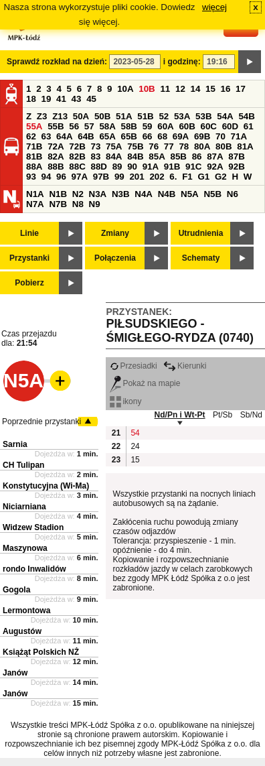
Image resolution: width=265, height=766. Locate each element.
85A (157, 156)
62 (31, 136)
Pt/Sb (222, 415)
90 (132, 167)
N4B (167, 194)
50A (81, 116)
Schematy (201, 258)
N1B (58, 194)
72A (56, 146)
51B (145, 116)
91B (172, 167)
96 (61, 177)
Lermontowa (26, 610)
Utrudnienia (201, 233)
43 (77, 99)
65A (107, 136)
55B (56, 126)
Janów (15, 673)
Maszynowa (25, 548)
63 (46, 136)
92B (236, 167)
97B (101, 177)
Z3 (42, 116)
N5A (190, 194)
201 (136, 177)
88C (77, 167)
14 (196, 89)
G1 (203, 177)
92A (215, 167)
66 (148, 136)
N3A (98, 194)
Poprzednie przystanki (41, 421)
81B (34, 156)
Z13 (60, 116)
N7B (58, 204)
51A (124, 116)
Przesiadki (133, 366)
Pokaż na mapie (145, 383)
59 (148, 126)
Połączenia (115, 258)
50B (102, 116)
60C (209, 126)
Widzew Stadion (33, 527)
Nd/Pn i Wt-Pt (180, 415)
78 (184, 146)
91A (151, 167)
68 (162, 136)
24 (134, 446)
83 (95, 156)
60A (165, 126)
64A (64, 136)
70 (220, 136)
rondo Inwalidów (34, 569)
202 (156, 177)
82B (77, 156)
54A (225, 116)
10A (125, 89)
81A (245, 146)
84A (114, 156)
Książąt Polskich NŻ (41, 652)
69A (181, 136)
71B (34, 146)
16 (226, 89)
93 (31, 177)
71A (239, 136)
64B (86, 136)
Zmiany (115, 233)
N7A (35, 204)
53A (182, 116)
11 (165, 89)
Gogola (16, 589)
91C (193, 167)
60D (230, 126)
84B (135, 156)
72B (77, 146)
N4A (144, 194)
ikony (125, 401)
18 (31, 99)
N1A (35, 194)
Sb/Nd (251, 415)
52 (164, 116)
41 (61, 99)
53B (203, 116)
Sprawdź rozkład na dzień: (57, 61)
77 (169, 146)
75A (114, 146)
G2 (221, 177)
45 (91, 99)
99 (119, 177)
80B (223, 146)
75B (135, 146)
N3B (121, 194)
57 (89, 126)
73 (95, 146)
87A (215, 156)
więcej (214, 7)
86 (197, 156)
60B (187, 126)
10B (147, 89)
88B (56, 167)
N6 (232, 194)
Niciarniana (24, 506)
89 (117, 167)
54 (134, 433)
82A (56, 156)
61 (249, 126)
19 (46, 99)
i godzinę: (182, 61)
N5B (212, 194)
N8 (78, 204)
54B (246, 116)
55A (34, 126)
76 (154, 146)
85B (178, 156)
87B (236, 156)
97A (80, 177)
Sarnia (15, 444)
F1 (187, 177)
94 (46, 177)
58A (107, 126)
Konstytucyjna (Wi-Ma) (46, 486)
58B (129, 126)
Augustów (22, 631)
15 (210, 89)
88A (34, 167)
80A (202, 146)
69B (202, 136)
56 (74, 126)
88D (98, 167)
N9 (94, 204)
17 (241, 89)
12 (180, 89)
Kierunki (184, 366)
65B (129, 136)
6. (173, 177)
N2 (78, 194)
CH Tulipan (23, 465)
